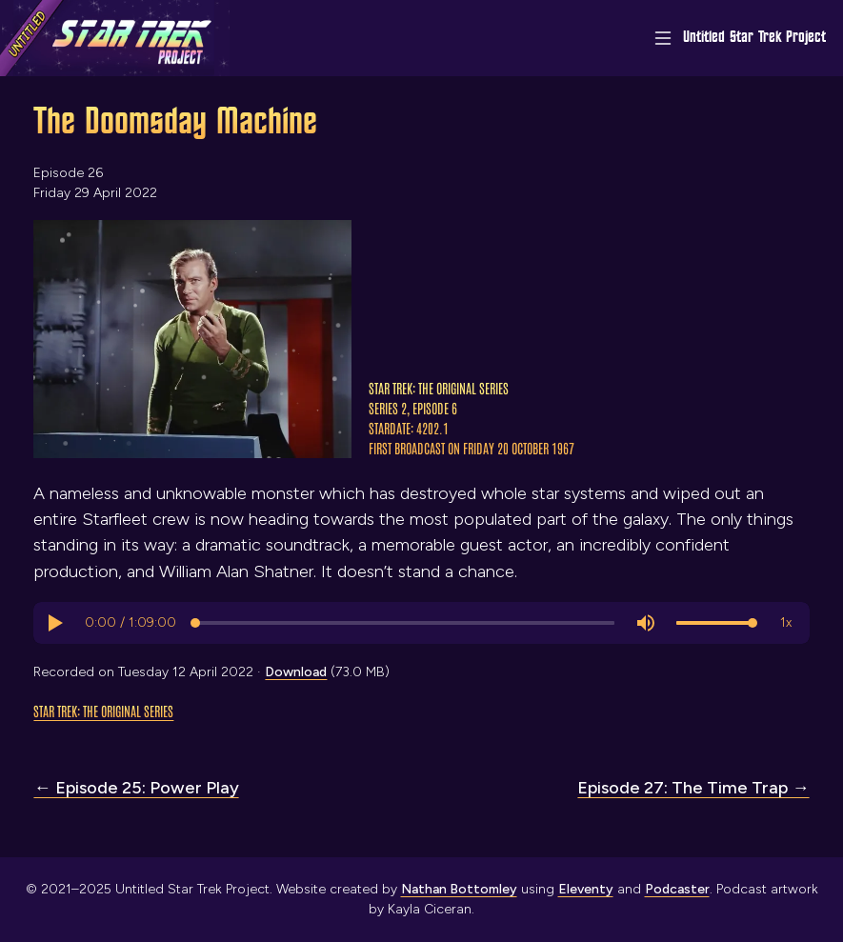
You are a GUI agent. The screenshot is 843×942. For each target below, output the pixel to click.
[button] (54, 623)
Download (296, 672)
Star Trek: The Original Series (103, 710)
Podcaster (677, 889)
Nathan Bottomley (459, 889)
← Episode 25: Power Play (135, 787)
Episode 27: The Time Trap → (693, 787)
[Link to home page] (115, 38)
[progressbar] (130, 623)
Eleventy (585, 889)
